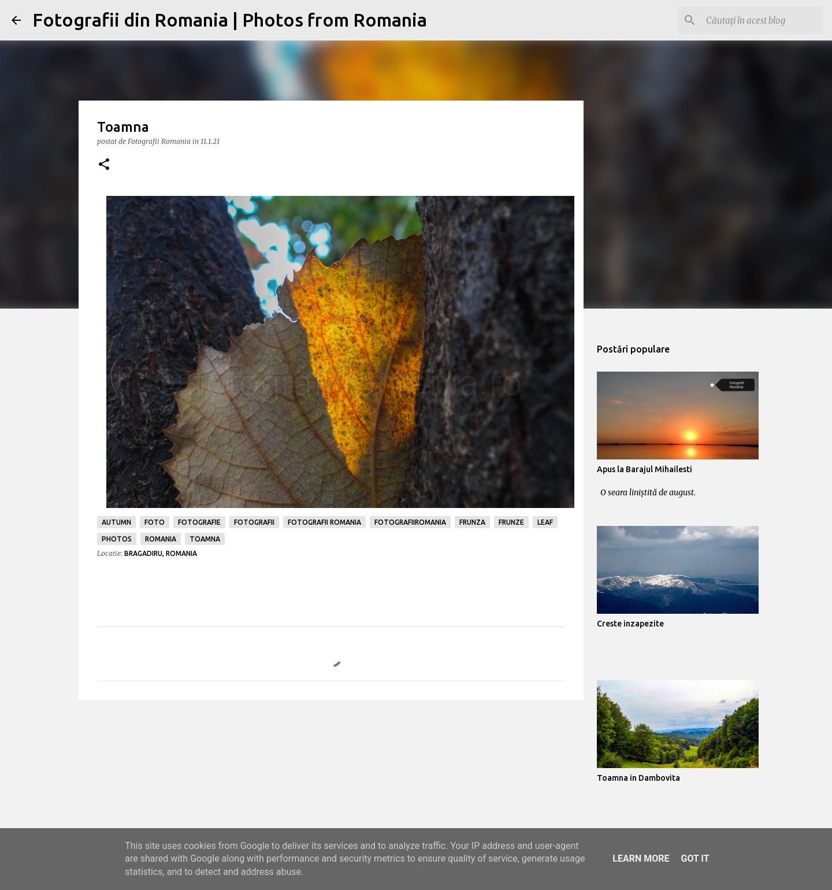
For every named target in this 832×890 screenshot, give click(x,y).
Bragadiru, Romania (160, 553)
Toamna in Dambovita (638, 778)
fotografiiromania (410, 522)
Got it (695, 858)
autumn (116, 522)
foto (154, 522)
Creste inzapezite (630, 623)
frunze (511, 522)
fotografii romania (324, 522)
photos (117, 539)
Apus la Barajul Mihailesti (644, 469)
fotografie (199, 522)
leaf (545, 522)
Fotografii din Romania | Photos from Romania (229, 19)
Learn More (640, 858)
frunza (472, 522)
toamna (205, 539)
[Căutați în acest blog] (762, 20)
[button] (104, 165)
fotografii (254, 522)
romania (160, 539)
